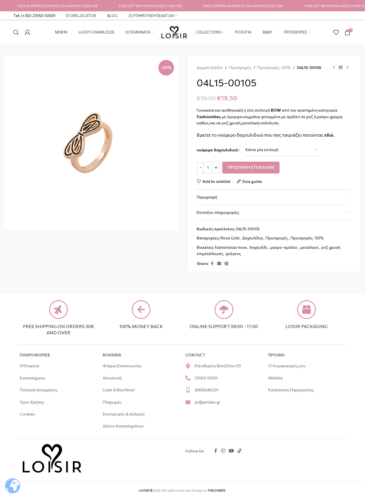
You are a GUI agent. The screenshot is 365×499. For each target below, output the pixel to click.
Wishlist (275, 377)
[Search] (16, 32)
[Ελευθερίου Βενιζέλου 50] (187, 366)
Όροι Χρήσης (32, 402)
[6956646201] (187, 389)
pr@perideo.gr (207, 402)
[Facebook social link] (212, 264)
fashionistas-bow (231, 247)
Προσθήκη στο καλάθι (251, 167)
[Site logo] (174, 31)
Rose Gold (230, 237)
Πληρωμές (112, 402)
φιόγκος (233, 253)
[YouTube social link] (231, 451)
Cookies (28, 414)
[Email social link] (219, 264)
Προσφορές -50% (274, 67)
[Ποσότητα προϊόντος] (208, 168)
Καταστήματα (32, 377)
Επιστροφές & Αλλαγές (124, 414)
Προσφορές (240, 67)
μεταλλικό (309, 247)
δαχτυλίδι (258, 247)
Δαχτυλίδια (252, 237)
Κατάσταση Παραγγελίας (291, 389)
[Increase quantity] (215, 168)
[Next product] (347, 67)
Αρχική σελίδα (210, 67)
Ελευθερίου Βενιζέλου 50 (218, 365)
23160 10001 (206, 377)
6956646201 (207, 389)
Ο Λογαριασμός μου (287, 365)
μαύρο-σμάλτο (283, 247)
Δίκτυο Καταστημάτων (123, 425)
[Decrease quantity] (200, 168)
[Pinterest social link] (226, 264)
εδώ (328, 134)
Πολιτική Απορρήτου (39, 389)
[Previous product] (333, 67)
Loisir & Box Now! (119, 389)
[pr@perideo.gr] (187, 402)
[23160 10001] (187, 378)
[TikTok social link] (240, 451)
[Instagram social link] (223, 451)
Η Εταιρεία (29, 365)
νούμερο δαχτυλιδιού (217, 149)
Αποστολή (113, 377)
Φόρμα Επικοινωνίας (122, 365)
